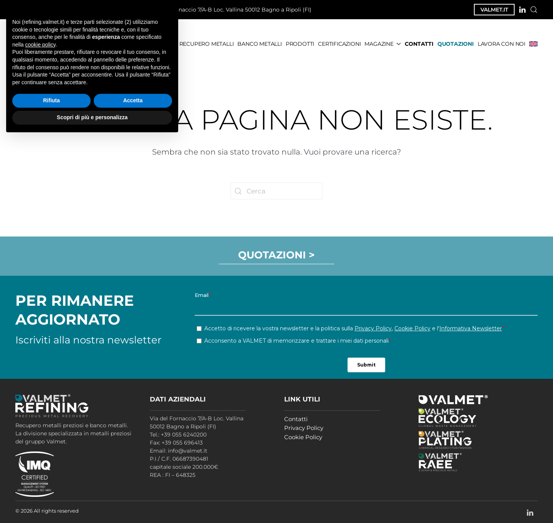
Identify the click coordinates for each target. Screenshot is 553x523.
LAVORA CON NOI (501, 43)
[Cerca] (276, 191)
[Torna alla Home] (59, 44)
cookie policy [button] (40, 429)
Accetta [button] (133, 485)
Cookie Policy (303, 437)
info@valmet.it (110, 9)
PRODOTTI (300, 43)
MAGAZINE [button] (382, 43)
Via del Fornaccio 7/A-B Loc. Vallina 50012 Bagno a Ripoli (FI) (226, 10)
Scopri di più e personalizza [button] (92, 502)
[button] (534, 9)
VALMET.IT (494, 9)
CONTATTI (419, 43)
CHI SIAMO (160, 43)
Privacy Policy (303, 427)
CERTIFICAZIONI (339, 43)
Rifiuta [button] (51, 485)
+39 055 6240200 (46, 9)
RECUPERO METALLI (206, 43)
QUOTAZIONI (455, 43)
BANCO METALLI (259, 43)
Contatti (296, 419)
